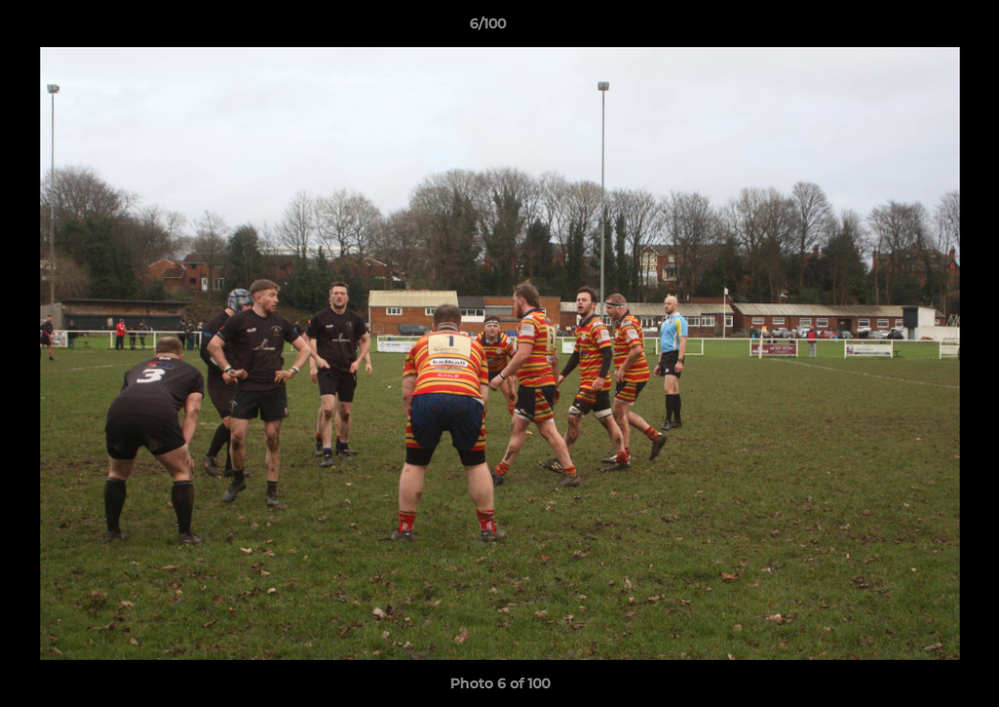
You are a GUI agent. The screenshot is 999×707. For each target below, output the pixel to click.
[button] (916, 28)
